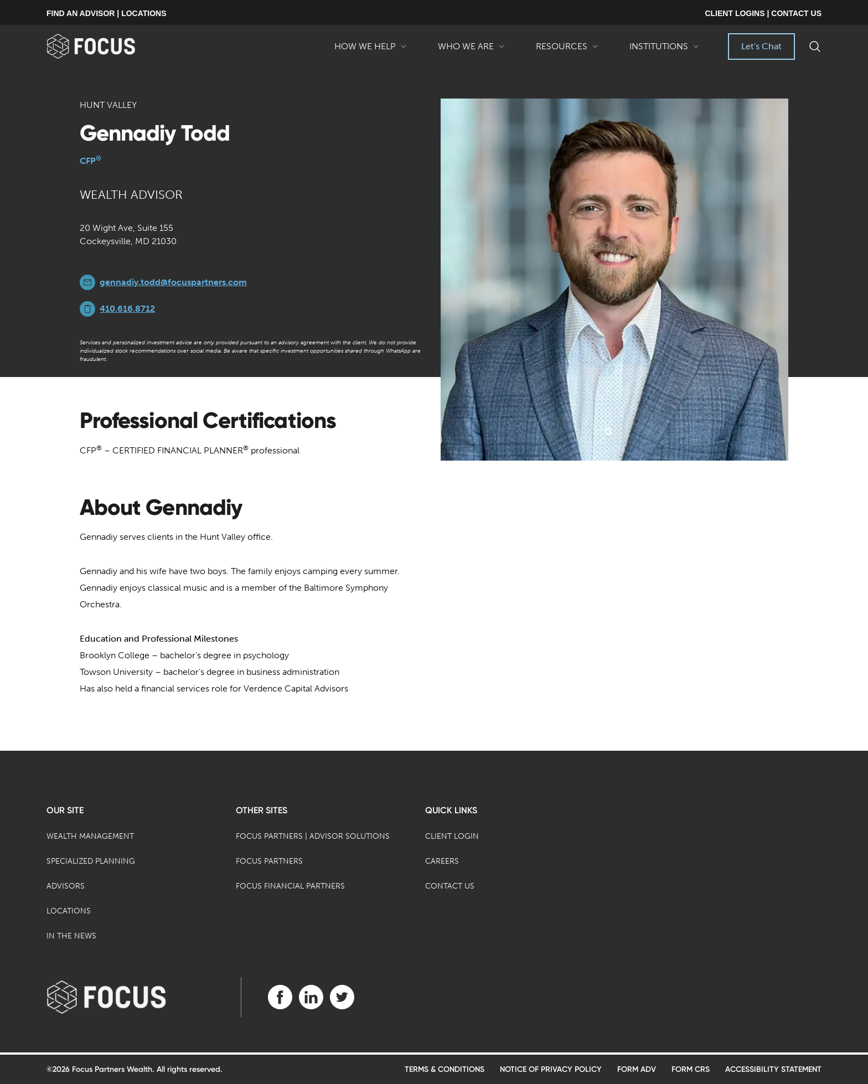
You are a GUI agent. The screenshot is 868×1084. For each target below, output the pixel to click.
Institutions (664, 50)
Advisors (65, 886)
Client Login (452, 836)
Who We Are (471, 50)
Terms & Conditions (444, 1069)
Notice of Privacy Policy (551, 1069)
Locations (68, 911)
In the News (71, 936)
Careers (442, 861)
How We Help (370, 50)
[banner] (108, 46)
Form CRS (690, 1069)
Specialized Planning (90, 861)
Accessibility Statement (773, 1069)
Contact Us (449, 886)
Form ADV (636, 1069)
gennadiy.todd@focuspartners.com (173, 282)
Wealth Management (90, 836)
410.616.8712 (127, 308)
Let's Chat (761, 46)
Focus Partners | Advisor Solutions (313, 836)
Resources (567, 50)
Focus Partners (269, 861)
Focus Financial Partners (290, 886)
